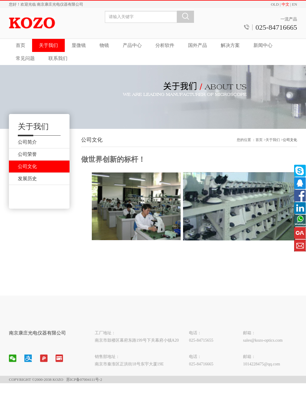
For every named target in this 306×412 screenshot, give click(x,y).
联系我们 (57, 58)
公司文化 (290, 142)
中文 (285, 4)
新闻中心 (262, 45)
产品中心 (132, 45)
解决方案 (230, 45)
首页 (20, 45)
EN (294, 4)
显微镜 (79, 45)
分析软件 (164, 45)
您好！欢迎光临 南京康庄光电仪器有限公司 (46, 4)
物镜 (104, 45)
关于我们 (48, 45)
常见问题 (25, 58)
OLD (275, 4)
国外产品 (197, 45)
